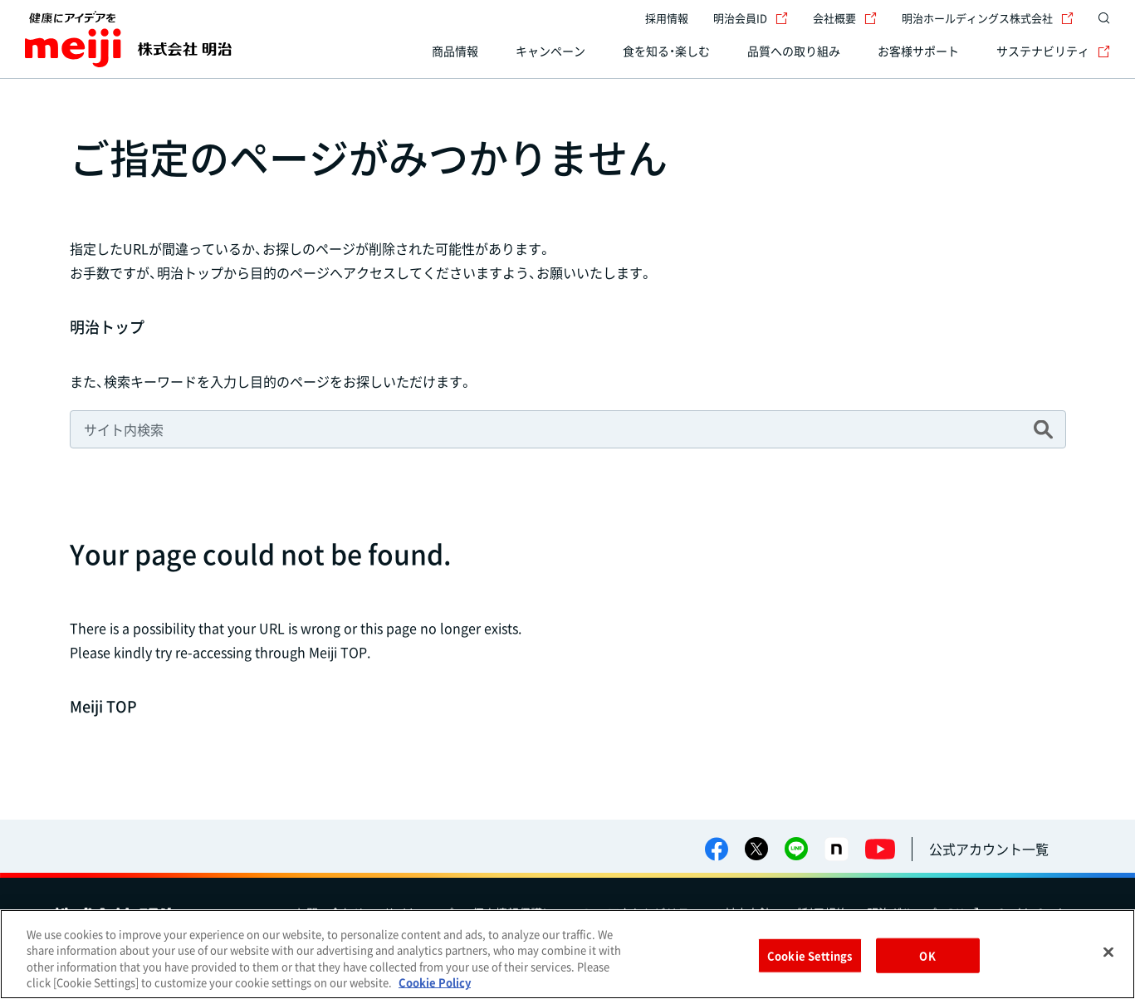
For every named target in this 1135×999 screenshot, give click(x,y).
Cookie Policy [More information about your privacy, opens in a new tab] (435, 982)
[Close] (1108, 951)
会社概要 (845, 18)
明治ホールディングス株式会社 (988, 18)
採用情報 (666, 18)
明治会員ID (750, 18)
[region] (567, 954)
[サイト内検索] (1100, 18)
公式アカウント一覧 (989, 849)
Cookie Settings (809, 955)
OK (927, 955)
